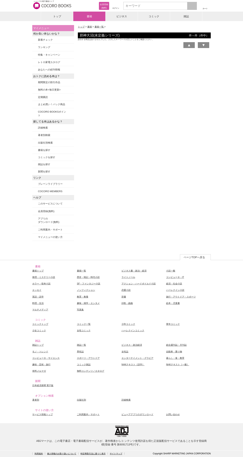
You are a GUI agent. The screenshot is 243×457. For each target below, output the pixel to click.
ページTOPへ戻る (194, 257)
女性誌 (125, 351)
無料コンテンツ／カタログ (90, 371)
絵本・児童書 (173, 303)
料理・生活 (38, 303)
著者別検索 (44, 135)
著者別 (35, 400)
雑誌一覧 (81, 345)
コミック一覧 (84, 324)
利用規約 (39, 453)
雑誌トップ (38, 345)
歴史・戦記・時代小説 (88, 277)
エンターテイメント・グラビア (137, 358)
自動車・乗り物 (174, 351)
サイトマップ (116, 453)
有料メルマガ (39, 371)
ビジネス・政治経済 (132, 345)
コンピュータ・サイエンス (46, 358)
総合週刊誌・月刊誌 (176, 345)
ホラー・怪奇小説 (41, 283)
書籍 (89, 16)
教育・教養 (82, 296)
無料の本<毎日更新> (49, 89)
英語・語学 (38, 296)
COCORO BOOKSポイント (52, 113)
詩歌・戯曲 (127, 303)
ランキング (44, 47)
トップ (57, 16)
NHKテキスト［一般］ (177, 364)
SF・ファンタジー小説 (88, 283)
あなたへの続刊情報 (49, 69)
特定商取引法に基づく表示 (93, 453)
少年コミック (128, 324)
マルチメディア (40, 309)
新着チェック (45, 39)
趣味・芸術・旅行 (41, 364)
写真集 (80, 309)
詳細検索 (43, 127)
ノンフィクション (86, 290)
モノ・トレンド (40, 351)
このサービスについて (50, 203)
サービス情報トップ (42, 414)
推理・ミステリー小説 (43, 277)
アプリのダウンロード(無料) (48, 220)
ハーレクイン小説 (175, 290)
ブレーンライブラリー (50, 183)
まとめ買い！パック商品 (51, 104)
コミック (154, 16)
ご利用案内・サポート (50, 229)
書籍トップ (38, 270)
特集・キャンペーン (49, 54)
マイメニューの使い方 (50, 237)
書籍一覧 (99, 26)
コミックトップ (40, 324)
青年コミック (173, 324)
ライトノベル (128, 277)
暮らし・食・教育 (175, 358)
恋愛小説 (126, 290)
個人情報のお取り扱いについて (61, 453)
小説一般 (170, 270)
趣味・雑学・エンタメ (88, 303)
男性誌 (80, 351)
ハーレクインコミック (133, 330)
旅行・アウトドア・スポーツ (181, 296)
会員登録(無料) (46, 211)
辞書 (124, 296)
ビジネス (121, 16)
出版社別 (81, 400)
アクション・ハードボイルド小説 (139, 283)
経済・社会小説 (174, 283)
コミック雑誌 (84, 364)
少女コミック (39, 330)
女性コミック (84, 330)
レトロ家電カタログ (49, 62)
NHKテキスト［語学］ (133, 364)
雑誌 (186, 16)
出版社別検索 (45, 142)
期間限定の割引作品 (49, 82)
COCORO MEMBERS (50, 191)
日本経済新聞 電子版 (42, 385)
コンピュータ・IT (175, 277)
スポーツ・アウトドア (88, 358)
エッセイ (36, 290)
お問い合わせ (173, 414)
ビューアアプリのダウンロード (137, 414)
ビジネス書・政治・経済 (134, 270)
